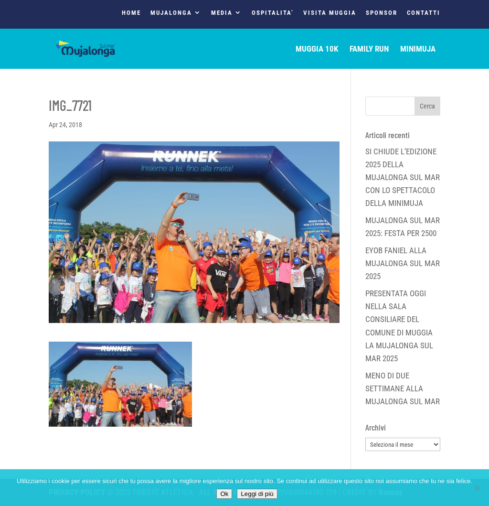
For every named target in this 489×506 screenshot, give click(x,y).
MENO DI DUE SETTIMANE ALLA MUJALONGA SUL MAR (402, 388)
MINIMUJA (418, 49)
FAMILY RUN (369, 49)
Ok (224, 493)
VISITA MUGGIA (329, 13)
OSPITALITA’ (273, 13)
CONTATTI (423, 13)
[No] (477, 488)
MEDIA (222, 13)
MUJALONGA (171, 13)
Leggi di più (257, 493)
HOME (131, 13)
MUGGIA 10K (317, 49)
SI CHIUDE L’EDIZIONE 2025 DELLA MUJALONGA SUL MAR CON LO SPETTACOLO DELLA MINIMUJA (402, 177)
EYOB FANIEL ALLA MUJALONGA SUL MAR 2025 (402, 263)
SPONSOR (381, 13)
